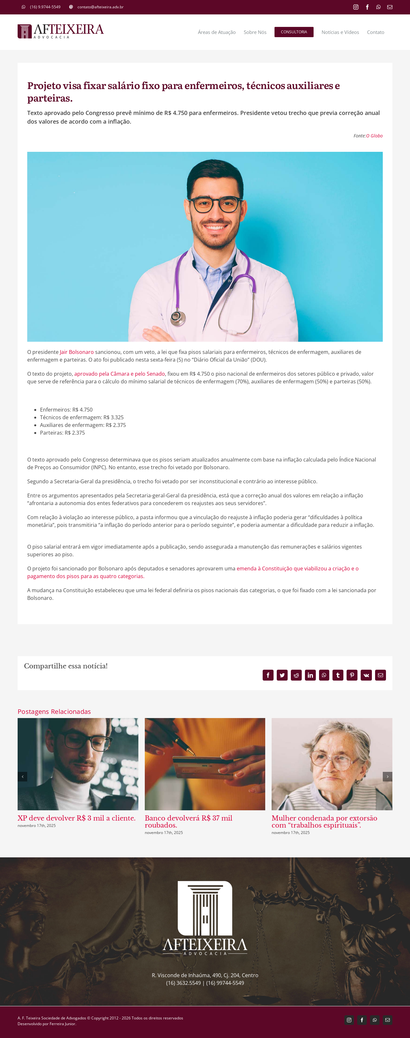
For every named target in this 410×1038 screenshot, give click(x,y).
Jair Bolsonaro (77, 352)
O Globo (374, 136)
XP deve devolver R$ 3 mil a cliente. (76, 818)
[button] (22, 776)
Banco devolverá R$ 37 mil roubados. (189, 821)
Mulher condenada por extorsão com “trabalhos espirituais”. (324, 821)
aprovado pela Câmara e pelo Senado (119, 373)
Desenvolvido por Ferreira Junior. (47, 1023)
